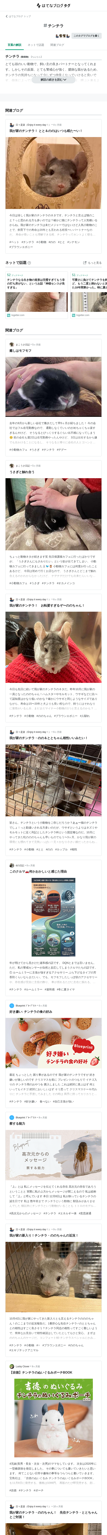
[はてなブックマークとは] (29, 263)
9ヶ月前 (57, 1229)
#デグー (62, 449)
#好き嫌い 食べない (37, 1101)
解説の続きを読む (54, 79)
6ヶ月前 (57, 599)
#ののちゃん (44, 715)
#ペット (14, 242)
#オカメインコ (66, 583)
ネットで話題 (36, 44)
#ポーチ (39, 1490)
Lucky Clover (22, 1366)
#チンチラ (28, 242)
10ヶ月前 (58, 1506)
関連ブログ (57, 44)
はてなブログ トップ (18, 16)
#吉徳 (12, 1490)
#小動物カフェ (18, 449)
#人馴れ (85, 715)
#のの (52, 242)
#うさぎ (35, 449)
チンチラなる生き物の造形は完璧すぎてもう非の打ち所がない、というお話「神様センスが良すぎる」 (36, 283)
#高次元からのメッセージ (25, 1213)
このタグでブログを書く (87, 35)
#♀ (38, 1345)
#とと (61, 242)
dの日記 (20, 865)
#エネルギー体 (68, 1213)
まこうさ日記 (23, 344)
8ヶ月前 (43, 1117)
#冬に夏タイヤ (66, 989)
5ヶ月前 (36, 344)
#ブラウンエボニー (21, 247)
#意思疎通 (85, 1213)
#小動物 (41, 242)
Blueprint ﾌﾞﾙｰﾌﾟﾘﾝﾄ (26, 1005)
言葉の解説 (14, 44)
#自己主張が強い (63, 1101)
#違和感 (50, 989)
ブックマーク (15, 275)
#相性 (73, 849)
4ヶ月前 (57, 124)
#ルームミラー (33, 989)
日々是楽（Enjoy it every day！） (33, 124)
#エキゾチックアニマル (23, 1350)
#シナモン (73, 242)
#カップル (61, 849)
